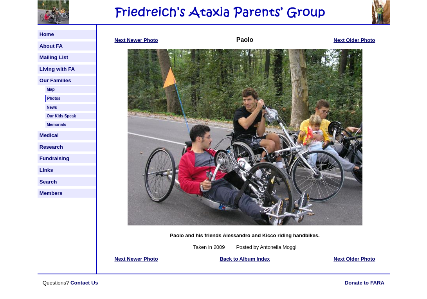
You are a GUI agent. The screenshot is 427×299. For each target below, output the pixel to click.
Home (47, 34)
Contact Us (84, 283)
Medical (49, 135)
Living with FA (57, 69)
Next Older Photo (354, 40)
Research (51, 147)
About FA (51, 46)
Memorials (56, 124)
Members (51, 193)
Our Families (55, 80)
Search (48, 182)
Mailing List (54, 57)
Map (51, 89)
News (52, 107)
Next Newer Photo (136, 40)
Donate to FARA (364, 283)
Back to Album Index (245, 259)
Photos (54, 98)
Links (46, 170)
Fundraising (54, 158)
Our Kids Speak (61, 116)
